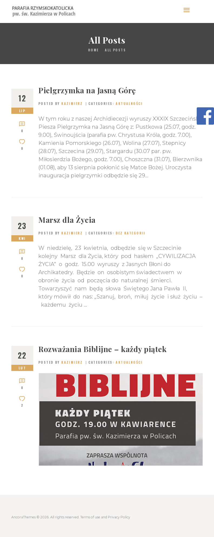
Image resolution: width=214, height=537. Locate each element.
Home (93, 50)
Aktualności (129, 103)
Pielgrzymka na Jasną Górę (87, 90)
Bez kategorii (130, 233)
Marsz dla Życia (67, 220)
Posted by (61, 103)
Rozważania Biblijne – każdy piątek (102, 349)
